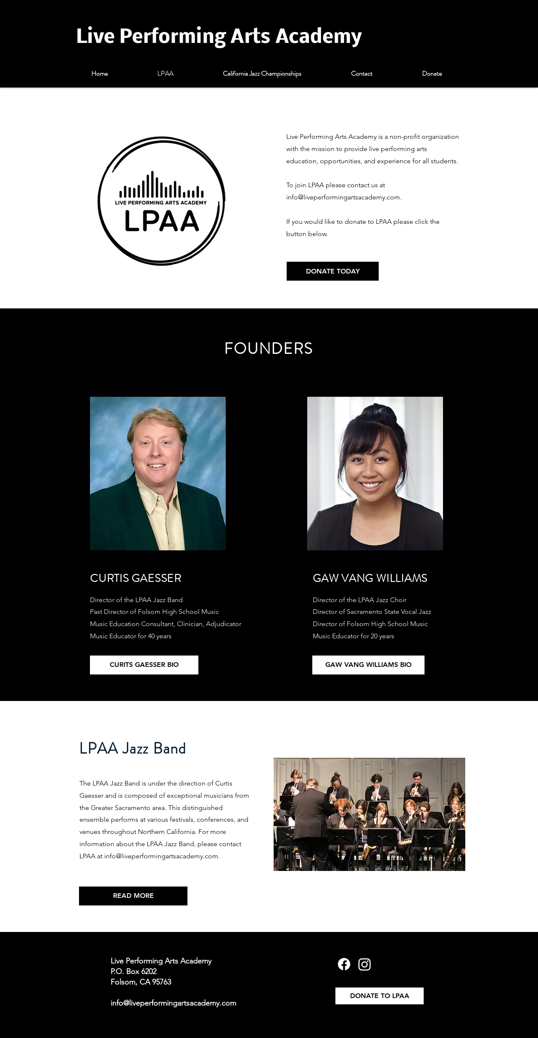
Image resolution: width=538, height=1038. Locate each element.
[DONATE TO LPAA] (379, 996)
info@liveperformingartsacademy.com (343, 197)
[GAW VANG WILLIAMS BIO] (368, 665)
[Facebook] (344, 964)
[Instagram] (364, 964)
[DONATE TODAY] (333, 271)
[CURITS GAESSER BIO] (144, 665)
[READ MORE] (133, 896)
